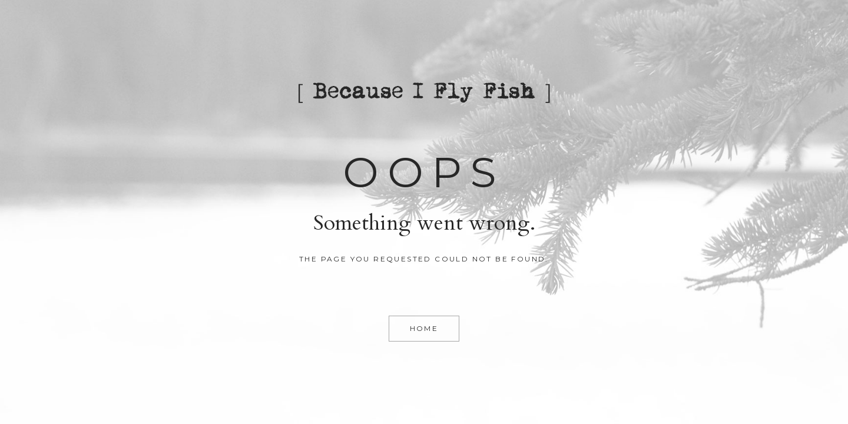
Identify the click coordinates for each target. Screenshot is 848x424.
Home (424, 328)
